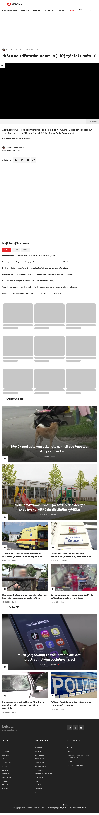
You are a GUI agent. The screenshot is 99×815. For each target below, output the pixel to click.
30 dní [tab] (25, 249)
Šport (4, 766)
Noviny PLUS (39, 755)
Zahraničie (39, 777)
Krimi (72, 10)
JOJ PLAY (5, 751)
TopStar (5, 774)
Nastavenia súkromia (75, 766)
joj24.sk (38, 751)
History (5, 785)
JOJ (3, 748)
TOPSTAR (36, 10)
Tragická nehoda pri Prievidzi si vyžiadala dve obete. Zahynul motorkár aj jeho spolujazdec (39, 287)
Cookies (70, 761)
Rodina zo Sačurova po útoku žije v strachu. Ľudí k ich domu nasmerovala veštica (35, 268)
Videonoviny (39, 759)
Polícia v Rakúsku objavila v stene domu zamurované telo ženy (28, 281)
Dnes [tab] (6, 249)
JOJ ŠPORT (6, 755)
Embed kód (92, 121)
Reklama (70, 748)
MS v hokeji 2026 (9, 10)
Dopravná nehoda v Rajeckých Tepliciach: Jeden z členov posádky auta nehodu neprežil (38, 274)
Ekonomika (39, 789)
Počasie (5, 789)
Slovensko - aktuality (43, 774)
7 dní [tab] (16, 249)
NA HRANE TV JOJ (41, 766)
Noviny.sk (38, 748)
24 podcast (50, 10)
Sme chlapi (6, 777)
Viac (80, 10)
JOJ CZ (4, 759)
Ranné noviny (40, 762)
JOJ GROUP (6, 762)
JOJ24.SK (25, 10)
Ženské (5, 770)
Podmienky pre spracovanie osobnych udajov (78, 756)
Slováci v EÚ (39, 792)
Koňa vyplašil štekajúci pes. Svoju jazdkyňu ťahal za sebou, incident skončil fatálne (36, 262)
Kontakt (70, 751)
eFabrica (83, 808)
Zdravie (62, 10)
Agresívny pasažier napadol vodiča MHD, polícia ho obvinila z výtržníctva (32, 293)
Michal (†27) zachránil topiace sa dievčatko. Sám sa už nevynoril (28, 255)
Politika (38, 785)
